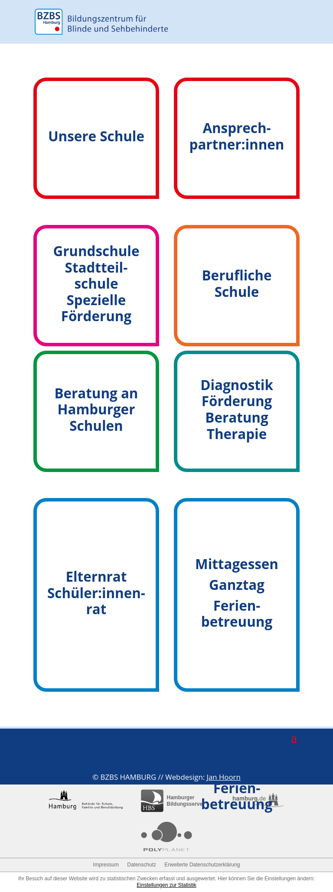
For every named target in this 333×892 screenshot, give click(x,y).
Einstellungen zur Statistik (166, 885)
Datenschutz (141, 865)
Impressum (106, 865)
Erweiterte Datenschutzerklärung (202, 865)
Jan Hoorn (223, 777)
